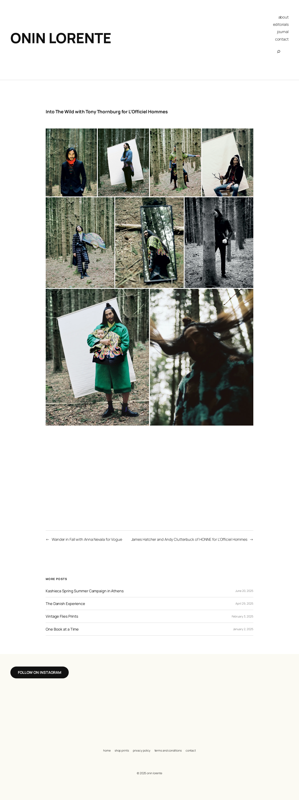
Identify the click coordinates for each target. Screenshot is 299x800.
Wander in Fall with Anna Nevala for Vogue (87, 539)
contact (191, 750)
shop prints (122, 750)
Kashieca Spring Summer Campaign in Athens (85, 591)
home (107, 750)
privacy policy (142, 750)
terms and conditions (168, 750)
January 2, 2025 (243, 629)
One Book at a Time (62, 629)
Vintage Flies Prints (62, 616)
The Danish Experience (65, 603)
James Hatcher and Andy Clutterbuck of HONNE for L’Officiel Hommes (189, 539)
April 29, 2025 (244, 603)
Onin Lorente (60, 37)
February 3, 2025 (242, 616)
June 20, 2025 (244, 591)
